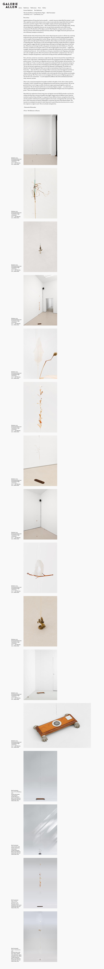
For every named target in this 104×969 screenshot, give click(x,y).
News (39, 7)
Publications (33, 7)
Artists (20, 7)
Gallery (44, 7)
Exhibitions (26, 7)
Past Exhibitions (38, 10)
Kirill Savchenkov (51, 12)
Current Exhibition (28, 10)
